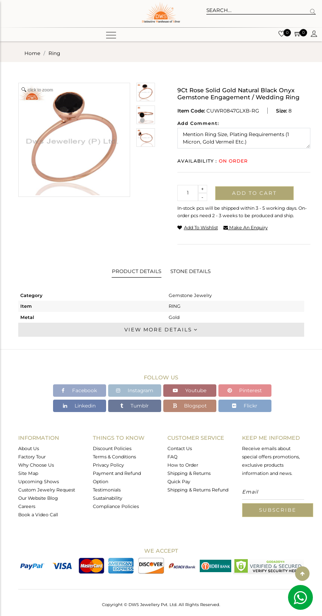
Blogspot (190, 406)
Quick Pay (178, 481)
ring (54, 53)
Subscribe (277, 510)
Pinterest (245, 390)
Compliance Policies (116, 506)
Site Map (28, 473)
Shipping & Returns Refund (197, 490)
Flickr (244, 406)
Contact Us (179, 448)
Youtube (189, 390)
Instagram (134, 390)
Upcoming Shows (38, 481)
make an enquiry (245, 227)
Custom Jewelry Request (46, 490)
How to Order (182, 465)
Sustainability (107, 498)
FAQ (172, 457)
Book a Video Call (38, 515)
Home (32, 53)
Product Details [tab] (136, 271)
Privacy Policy (108, 465)
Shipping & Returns (189, 473)
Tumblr (134, 406)
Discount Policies (112, 448)
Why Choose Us (36, 465)
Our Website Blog (38, 498)
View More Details (161, 329)
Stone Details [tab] (190, 271)
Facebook (79, 390)
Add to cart (254, 193)
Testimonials (107, 490)
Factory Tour (32, 457)
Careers (26, 506)
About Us (28, 448)
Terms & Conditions (114, 457)
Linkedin (79, 406)
